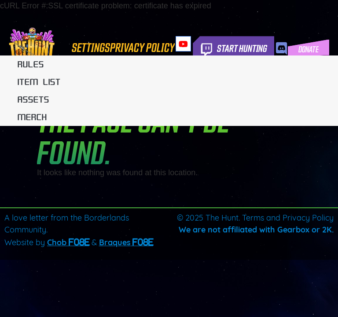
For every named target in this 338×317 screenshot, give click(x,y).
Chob (56, 243)
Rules (31, 64)
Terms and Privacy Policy (288, 218)
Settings (91, 47)
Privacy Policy (142, 47)
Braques (115, 243)
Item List (39, 82)
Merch (32, 117)
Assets (33, 99)
